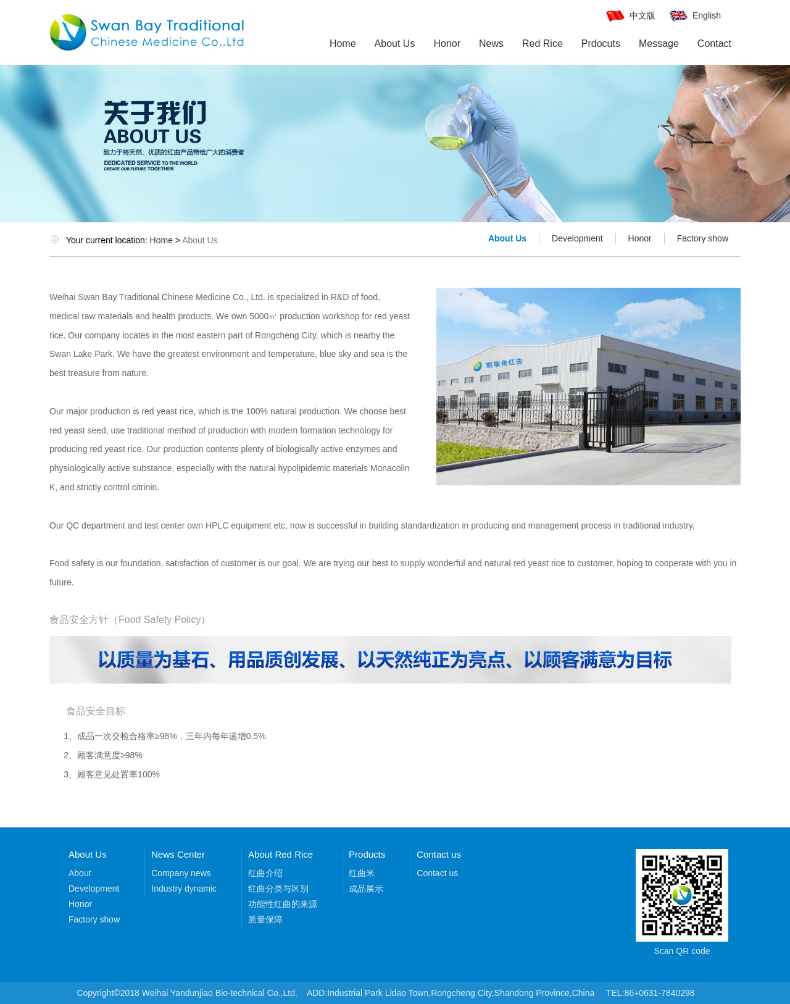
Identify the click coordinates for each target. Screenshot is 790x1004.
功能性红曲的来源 (282, 904)
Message (659, 43)
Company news (181, 873)
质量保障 (265, 919)
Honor (446, 43)
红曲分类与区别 (278, 888)
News (491, 43)
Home (343, 43)
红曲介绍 (265, 873)
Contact (714, 43)
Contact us (437, 873)
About (80, 873)
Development (577, 238)
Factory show (702, 238)
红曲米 (362, 873)
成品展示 (366, 888)
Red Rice (542, 43)
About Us (395, 43)
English (706, 15)
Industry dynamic (184, 888)
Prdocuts (600, 43)
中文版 (642, 15)
